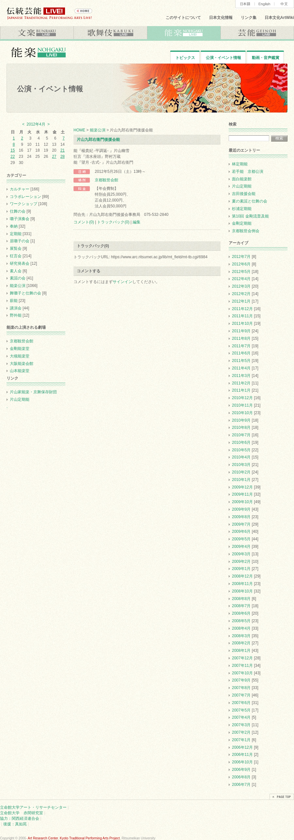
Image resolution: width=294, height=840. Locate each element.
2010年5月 (241, 450)
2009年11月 (242, 494)
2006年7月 (241, 784)
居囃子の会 (19, 241)
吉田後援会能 (243, 193)
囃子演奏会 (19, 219)
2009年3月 (241, 554)
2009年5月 (241, 539)
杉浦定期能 (242, 208)
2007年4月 (241, 717)
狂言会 (16, 256)
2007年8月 (241, 687)
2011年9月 (241, 331)
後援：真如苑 (15, 824)
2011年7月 (241, 346)
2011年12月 (242, 309)
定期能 (16, 234)
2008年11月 (242, 583)
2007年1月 (241, 740)
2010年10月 (242, 413)
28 (62, 156)
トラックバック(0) (113, 222)
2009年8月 (241, 517)
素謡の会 (17, 278)
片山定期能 (19, 399)
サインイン (122, 281)
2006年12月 (242, 747)
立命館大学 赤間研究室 (21, 813)
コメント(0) (84, 222)
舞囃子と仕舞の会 (25, 293)
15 (12, 150)
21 (62, 150)
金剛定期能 (242, 223)
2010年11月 (242, 405)
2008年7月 (241, 606)
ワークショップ (23, 204)
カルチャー (19, 189)
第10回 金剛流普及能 (250, 216)
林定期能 (240, 164)
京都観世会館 (106, 180)
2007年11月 (242, 665)
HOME (79, 130)
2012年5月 (241, 271)
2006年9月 (241, 769)
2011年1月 (241, 390)
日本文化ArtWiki (279, 17)
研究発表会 (19, 263)
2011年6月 (241, 353)
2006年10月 (242, 762)
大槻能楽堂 (19, 356)
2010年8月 (241, 427)
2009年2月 (241, 561)
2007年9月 (241, 680)
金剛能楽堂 (19, 348)
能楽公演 (98, 130)
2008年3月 (241, 636)
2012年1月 (241, 301)
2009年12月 (242, 487)
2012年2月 (241, 294)
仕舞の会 (17, 211)
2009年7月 (241, 524)
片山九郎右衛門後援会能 (98, 139)
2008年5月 (241, 621)
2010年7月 (241, 435)
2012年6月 (241, 264)
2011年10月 (242, 323)
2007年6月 (241, 702)
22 (12, 156)
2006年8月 (241, 777)
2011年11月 (242, 316)
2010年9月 (241, 420)
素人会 (16, 271)
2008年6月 (241, 613)
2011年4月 (241, 368)
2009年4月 (241, 546)
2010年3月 (241, 464)
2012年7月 (241, 256)
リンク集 (248, 17)
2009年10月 (242, 502)
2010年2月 (241, 472)
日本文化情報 (221, 17)
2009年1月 (241, 568)
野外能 (16, 315)
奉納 (14, 226)
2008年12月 (242, 576)
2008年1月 (241, 650)
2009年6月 (241, 531)
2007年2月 (241, 732)
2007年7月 (241, 695)
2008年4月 (241, 628)
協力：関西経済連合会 (19, 818)
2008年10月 (242, 591)
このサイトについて (183, 17)
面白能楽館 (242, 179)
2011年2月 (241, 383)
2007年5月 (241, 710)
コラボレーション (25, 196)
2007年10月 (242, 673)
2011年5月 (241, 360)
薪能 (14, 300)
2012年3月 (241, 286)
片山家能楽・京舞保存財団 (33, 392)
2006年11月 (242, 754)
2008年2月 (241, 643)
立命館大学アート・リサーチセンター (33, 807)
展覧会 (16, 248)
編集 (136, 222)
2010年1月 (241, 479)
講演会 (16, 308)
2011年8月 (241, 338)
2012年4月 (241, 279)
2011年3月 (241, 375)
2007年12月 (242, 658)
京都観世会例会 (245, 231)
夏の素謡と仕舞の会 (249, 201)
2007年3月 (241, 725)
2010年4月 (241, 457)
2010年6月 (241, 442)
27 (54, 156)
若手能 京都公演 (247, 171)
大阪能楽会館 (21, 363)
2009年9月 (241, 509)
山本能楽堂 (19, 370)
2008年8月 (241, 598)
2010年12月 (242, 398)
